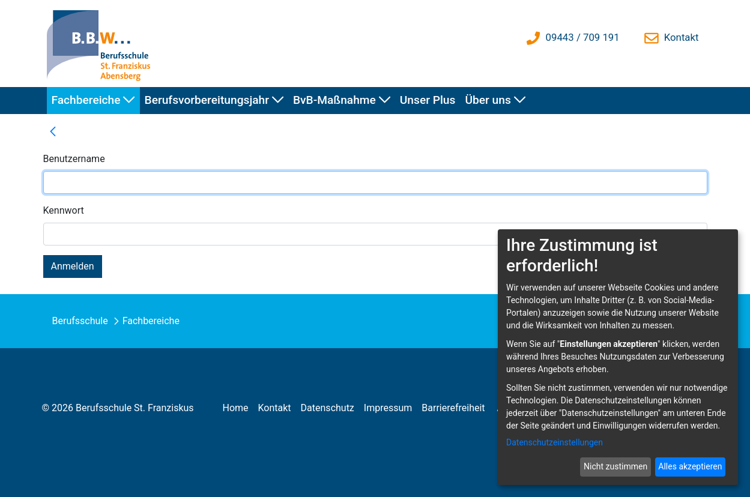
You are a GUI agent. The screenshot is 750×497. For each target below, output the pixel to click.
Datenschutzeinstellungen (554, 442)
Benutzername (74, 158)
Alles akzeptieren (690, 466)
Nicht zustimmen (615, 466)
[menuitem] (93, 100)
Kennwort (63, 210)
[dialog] (618, 357)
